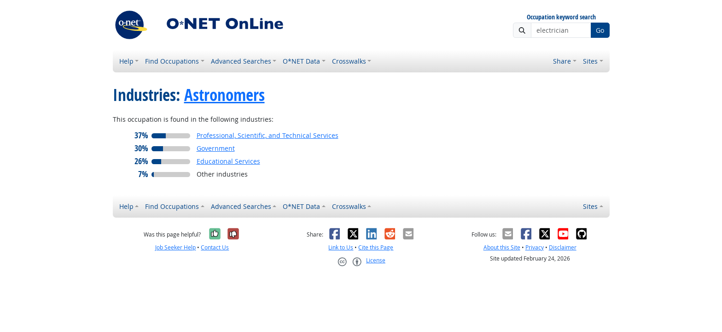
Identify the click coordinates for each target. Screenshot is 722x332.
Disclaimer (562, 247)
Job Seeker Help (175, 247)
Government (216, 148)
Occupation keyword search (561, 17)
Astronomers (224, 95)
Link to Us (340, 247)
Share (562, 61)
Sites (590, 61)
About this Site (501, 247)
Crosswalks (349, 61)
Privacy (534, 247)
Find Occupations (172, 61)
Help (126, 61)
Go (600, 30)
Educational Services (228, 161)
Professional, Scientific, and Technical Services (267, 135)
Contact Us (215, 247)
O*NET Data (301, 61)
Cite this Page (375, 247)
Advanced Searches (241, 61)
